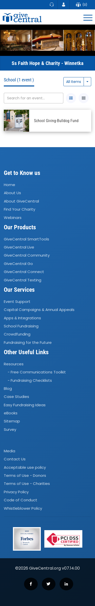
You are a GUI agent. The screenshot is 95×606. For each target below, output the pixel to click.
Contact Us (15, 459)
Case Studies (16, 396)
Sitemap (12, 421)
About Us (12, 193)
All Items (73, 81)
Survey (10, 429)
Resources (14, 364)
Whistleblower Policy (23, 508)
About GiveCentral (21, 201)
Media (9, 451)
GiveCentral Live (19, 247)
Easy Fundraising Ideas (25, 405)
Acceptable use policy (25, 467)
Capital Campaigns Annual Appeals (39, 309)
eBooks (10, 413)
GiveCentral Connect (24, 271)
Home (9, 184)
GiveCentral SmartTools (26, 239)
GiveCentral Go (18, 263)
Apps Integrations (22, 318)
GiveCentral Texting (22, 280)
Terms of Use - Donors (25, 475)
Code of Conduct (20, 500)
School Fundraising (21, 326)
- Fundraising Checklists (30, 380)
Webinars (13, 217)
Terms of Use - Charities (27, 483)
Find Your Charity (19, 209)
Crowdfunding (17, 334)
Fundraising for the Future (28, 342)
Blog (8, 388)
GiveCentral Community (27, 255)
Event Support (17, 301)
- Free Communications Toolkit (37, 372)
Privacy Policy (16, 492)
